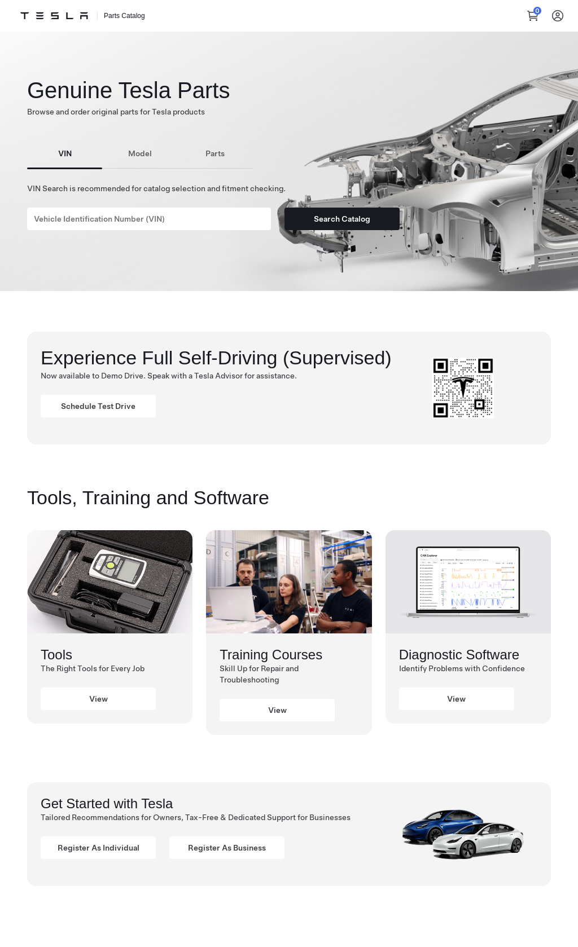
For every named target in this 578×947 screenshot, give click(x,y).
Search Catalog (342, 218)
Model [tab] (140, 153)
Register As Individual (98, 847)
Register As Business (227, 847)
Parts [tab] (215, 153)
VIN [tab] (65, 153)
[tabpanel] (289, 199)
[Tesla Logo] (54, 16)
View (98, 698)
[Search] (149, 218)
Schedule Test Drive (98, 406)
